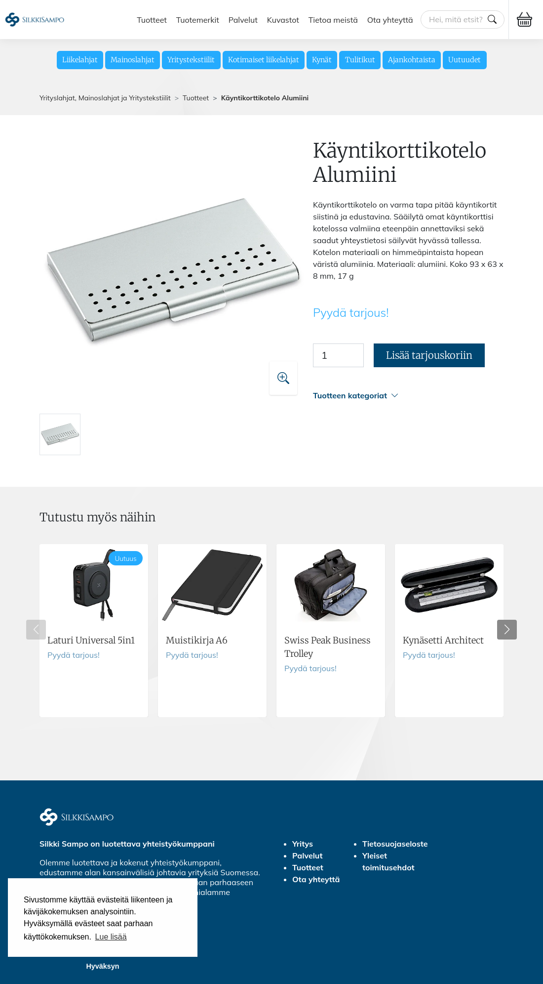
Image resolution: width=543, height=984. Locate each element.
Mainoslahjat (133, 59)
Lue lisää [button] (111, 937)
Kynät (322, 59)
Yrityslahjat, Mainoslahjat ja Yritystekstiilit (105, 97)
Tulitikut (360, 59)
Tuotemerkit (197, 19)
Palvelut (243, 19)
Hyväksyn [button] (102, 966)
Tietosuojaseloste (395, 844)
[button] (408, 395)
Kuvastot (283, 19)
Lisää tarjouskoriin (429, 355)
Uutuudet (464, 59)
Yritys (302, 844)
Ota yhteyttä (390, 19)
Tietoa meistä (333, 19)
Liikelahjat (80, 59)
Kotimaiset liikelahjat (263, 59)
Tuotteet (152, 19)
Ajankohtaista (411, 59)
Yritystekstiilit (191, 59)
